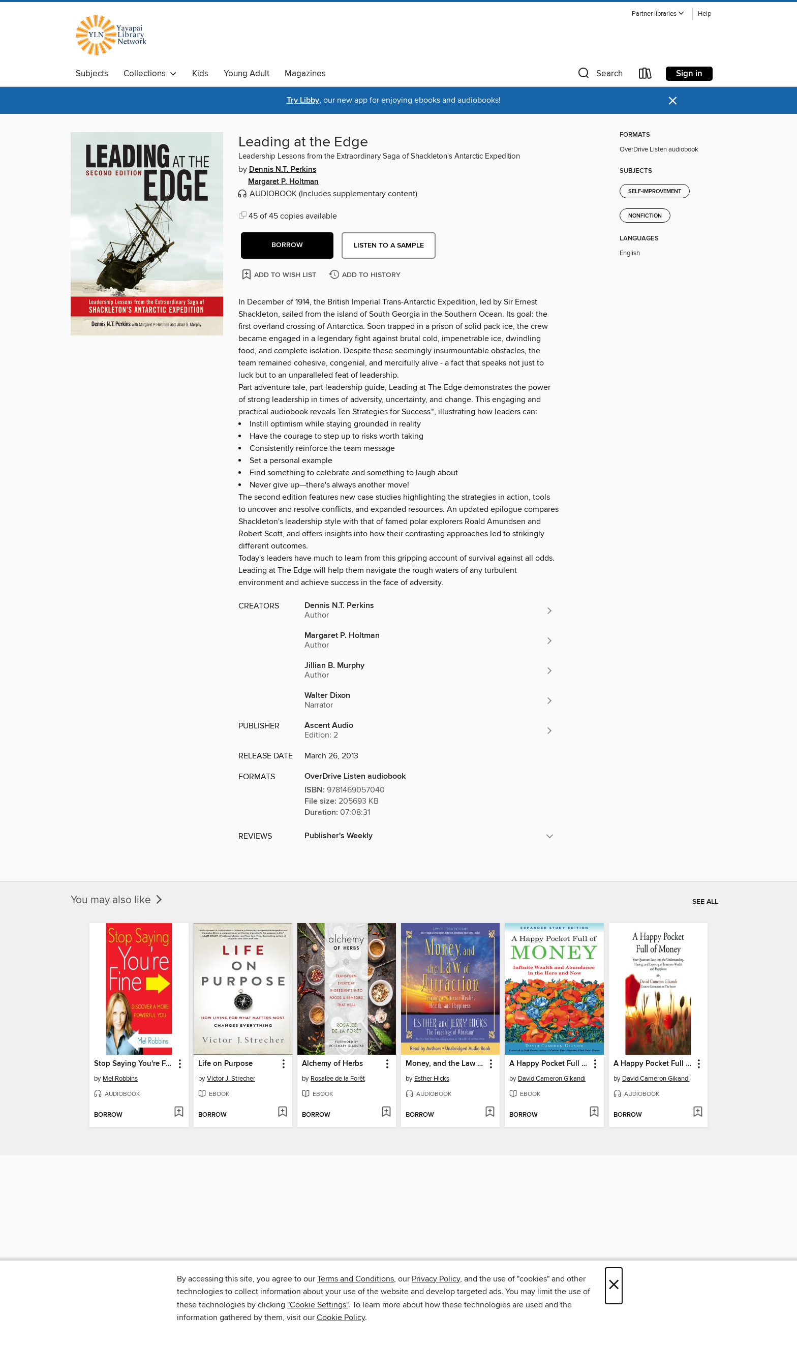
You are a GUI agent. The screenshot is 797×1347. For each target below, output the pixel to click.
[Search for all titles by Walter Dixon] (429, 700)
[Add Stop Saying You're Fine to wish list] (178, 1112)
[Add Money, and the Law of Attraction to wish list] (489, 1112)
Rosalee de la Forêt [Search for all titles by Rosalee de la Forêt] (338, 1079)
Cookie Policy (341, 1317)
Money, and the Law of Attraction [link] (445, 1063)
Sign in (689, 73)
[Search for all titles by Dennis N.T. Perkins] (429, 610)
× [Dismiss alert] (672, 101)
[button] (658, 14)
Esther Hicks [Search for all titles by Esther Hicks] (431, 1079)
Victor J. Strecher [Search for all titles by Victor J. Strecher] (231, 1079)
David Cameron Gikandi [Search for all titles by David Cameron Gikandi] (552, 1079)
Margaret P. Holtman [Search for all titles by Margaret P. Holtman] (283, 182)
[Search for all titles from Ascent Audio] (429, 730)
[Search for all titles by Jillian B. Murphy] (429, 670)
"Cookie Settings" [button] (317, 1305)
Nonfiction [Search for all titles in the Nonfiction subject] (645, 216)
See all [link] (705, 901)
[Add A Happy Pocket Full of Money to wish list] (697, 1112)
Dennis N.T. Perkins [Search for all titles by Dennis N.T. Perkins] (282, 169)
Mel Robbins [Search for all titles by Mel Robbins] (120, 1079)
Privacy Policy (436, 1279)
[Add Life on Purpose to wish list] (282, 1112)
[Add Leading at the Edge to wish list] (280, 274)
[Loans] (645, 75)
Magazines (305, 73)
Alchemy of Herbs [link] (332, 1063)
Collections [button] (150, 73)
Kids (200, 73)
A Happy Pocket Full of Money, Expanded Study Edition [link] (549, 1063)
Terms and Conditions (355, 1279)
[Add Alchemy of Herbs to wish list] (386, 1112)
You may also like (117, 900)
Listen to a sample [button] (389, 245)
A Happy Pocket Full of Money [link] (653, 1063)
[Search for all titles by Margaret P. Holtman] (429, 640)
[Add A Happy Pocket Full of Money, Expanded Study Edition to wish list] (594, 1112)
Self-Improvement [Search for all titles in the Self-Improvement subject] (654, 191)
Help (704, 14)
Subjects (92, 73)
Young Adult (246, 73)
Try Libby (303, 100)
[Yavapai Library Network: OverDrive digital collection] (116, 35)
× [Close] (613, 1286)
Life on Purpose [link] (225, 1063)
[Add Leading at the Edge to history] (366, 275)
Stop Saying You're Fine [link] (134, 1063)
